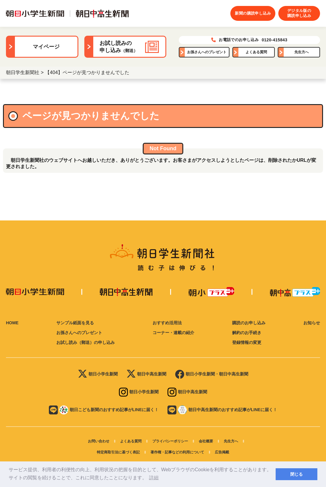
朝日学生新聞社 (22, 72)
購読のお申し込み (249, 322)
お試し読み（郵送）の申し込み (85, 342)
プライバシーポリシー (170, 441)
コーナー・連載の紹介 (173, 332)
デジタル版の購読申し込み (299, 13)
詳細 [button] (154, 477)
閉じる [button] (296, 474)
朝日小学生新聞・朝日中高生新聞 (211, 374)
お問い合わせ (98, 441)
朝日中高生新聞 (146, 374)
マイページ (46, 47)
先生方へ (301, 52)
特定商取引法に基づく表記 (118, 452)
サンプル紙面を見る (75, 322)
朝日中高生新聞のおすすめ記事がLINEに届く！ (222, 409)
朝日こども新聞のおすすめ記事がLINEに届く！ (104, 409)
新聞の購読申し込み (253, 13)
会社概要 (206, 441)
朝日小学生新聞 (98, 374)
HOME (12, 322)
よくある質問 (256, 52)
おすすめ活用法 (167, 322)
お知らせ (311, 322)
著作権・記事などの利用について (177, 452)
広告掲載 (222, 452)
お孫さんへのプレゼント (206, 52)
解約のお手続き (246, 332)
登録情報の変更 (246, 342)
